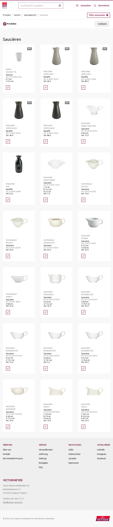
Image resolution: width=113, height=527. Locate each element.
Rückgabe (43, 463)
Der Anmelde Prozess (13, 458)
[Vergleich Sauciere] (83, 141)
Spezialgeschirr (30, 15)
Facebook (101, 458)
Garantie (72, 458)
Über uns (7, 450)
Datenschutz (74, 454)
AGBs (71, 450)
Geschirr (17, 15)
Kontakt (6, 454)
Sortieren (102, 24)
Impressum (74, 463)
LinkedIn (101, 450)
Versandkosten (46, 450)
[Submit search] (59, 6)
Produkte (7, 15)
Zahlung (42, 458)
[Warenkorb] (101, 5)
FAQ (41, 467)
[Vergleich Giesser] (8, 87)
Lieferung (43, 454)
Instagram (101, 454)
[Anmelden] (83, 5)
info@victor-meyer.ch (13, 502)
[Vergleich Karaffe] (46, 87)
